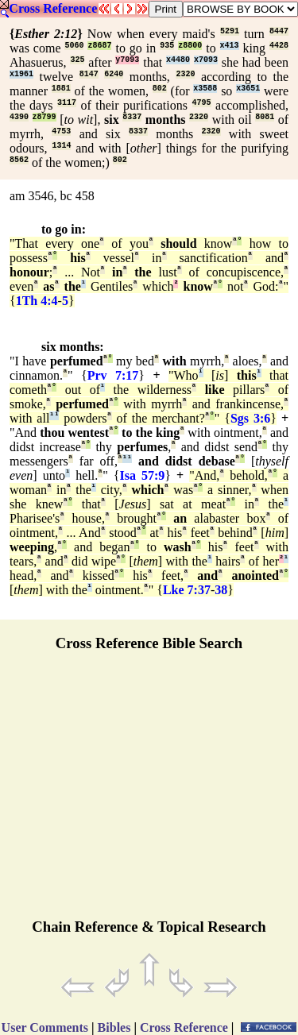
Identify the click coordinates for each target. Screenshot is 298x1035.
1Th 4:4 (37, 300)
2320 (185, 74)
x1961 (21, 74)
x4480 (178, 60)
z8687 (99, 45)
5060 (73, 45)
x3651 (248, 88)
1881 (61, 88)
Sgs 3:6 (250, 418)
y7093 (127, 60)
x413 (229, 45)
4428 (278, 45)
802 (160, 88)
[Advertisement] (149, 792)
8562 (19, 160)
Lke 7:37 (187, 590)
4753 (61, 131)
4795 (201, 102)
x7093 (206, 60)
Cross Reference (53, 8)
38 (221, 590)
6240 (113, 74)
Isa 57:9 (141, 475)
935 (167, 45)
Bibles (114, 1027)
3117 (66, 102)
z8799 (44, 117)
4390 (19, 117)
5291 (229, 31)
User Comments (45, 1027)
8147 (89, 74)
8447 (278, 31)
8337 (131, 117)
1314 (61, 145)
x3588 (205, 88)
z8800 (190, 45)
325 (77, 60)
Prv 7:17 (113, 375)
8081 (264, 117)
